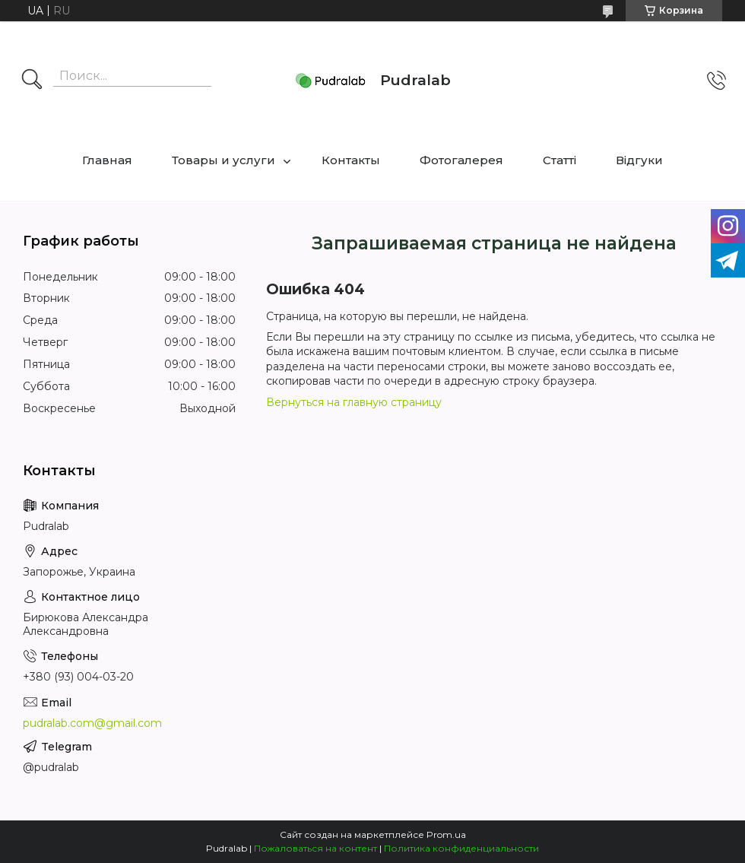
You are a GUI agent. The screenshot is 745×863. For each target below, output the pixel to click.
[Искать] (32, 80)
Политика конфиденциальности (461, 848)
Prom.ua (446, 834)
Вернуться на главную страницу (354, 402)
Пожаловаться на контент (315, 848)
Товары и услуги (223, 160)
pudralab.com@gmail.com (92, 723)
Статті (559, 160)
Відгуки (639, 160)
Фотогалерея (461, 160)
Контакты (351, 160)
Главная (107, 160)
